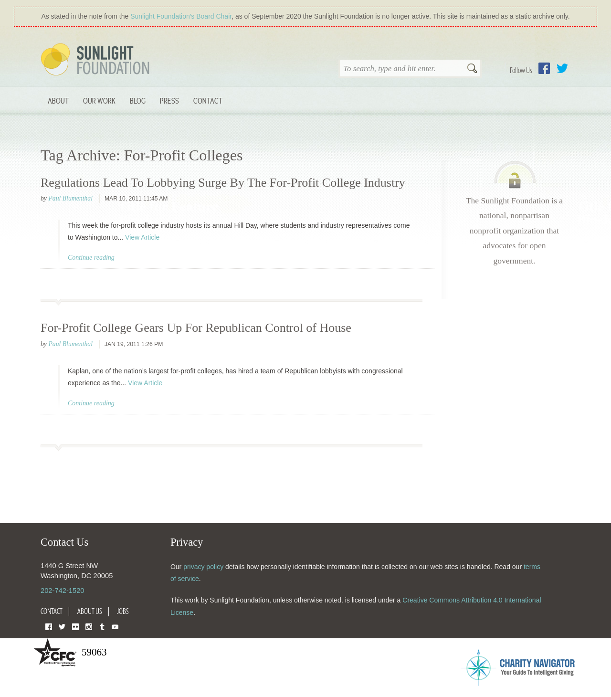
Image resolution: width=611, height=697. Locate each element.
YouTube (115, 626)
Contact (207, 100)
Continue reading (91, 257)
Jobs (123, 611)
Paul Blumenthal (70, 198)
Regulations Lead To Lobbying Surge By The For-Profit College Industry (223, 183)
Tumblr (102, 626)
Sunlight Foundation (97, 60)
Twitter (562, 68)
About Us (89, 611)
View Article (142, 237)
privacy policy (203, 566)
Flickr (75, 626)
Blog (138, 100)
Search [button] (472, 69)
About (58, 100)
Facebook (544, 68)
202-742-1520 (62, 590)
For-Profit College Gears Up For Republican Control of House (196, 328)
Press (169, 100)
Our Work (99, 100)
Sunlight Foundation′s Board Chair (181, 16)
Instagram (88, 626)
